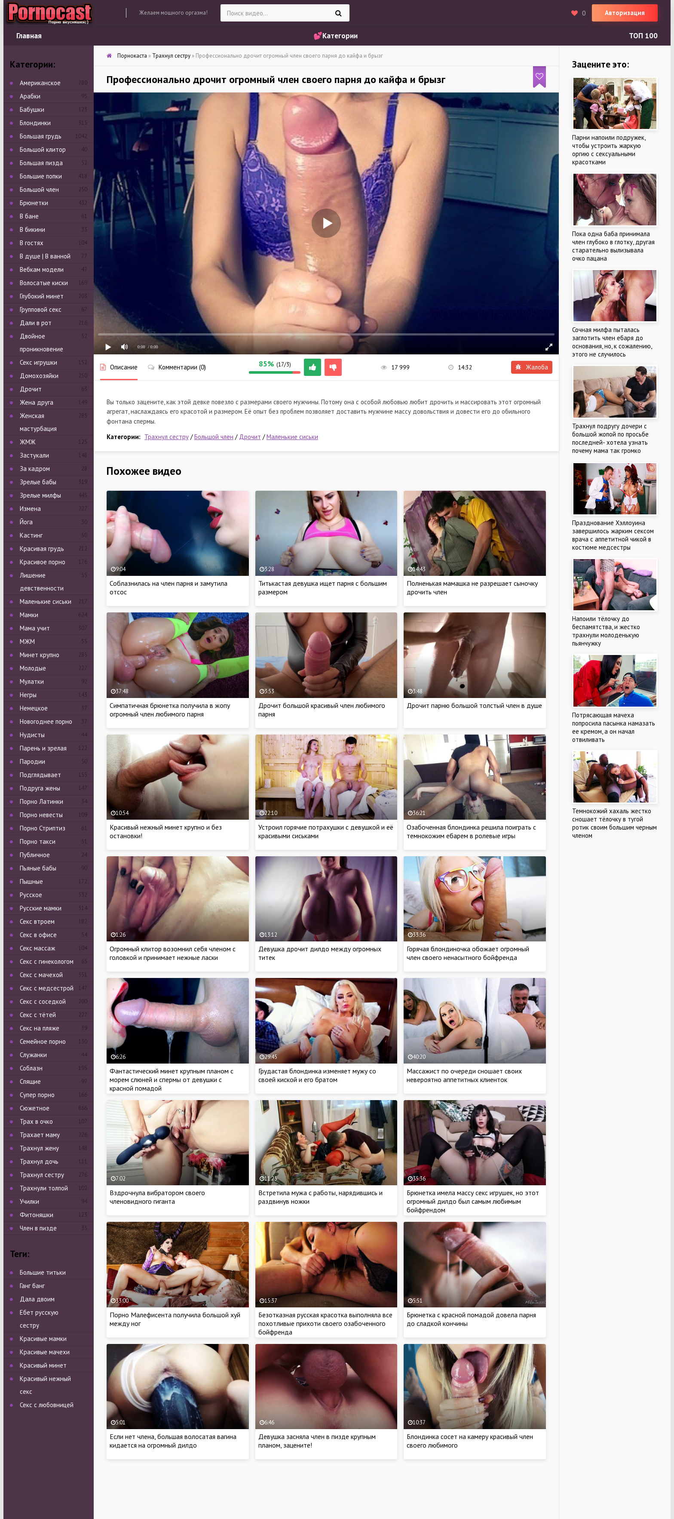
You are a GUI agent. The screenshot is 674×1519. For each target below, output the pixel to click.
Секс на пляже (39, 1028)
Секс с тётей (38, 1015)
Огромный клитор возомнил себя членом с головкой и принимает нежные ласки (173, 953)
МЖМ (27, 641)
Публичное (35, 855)
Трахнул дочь (39, 1161)
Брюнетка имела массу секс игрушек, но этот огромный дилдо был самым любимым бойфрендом (473, 1201)
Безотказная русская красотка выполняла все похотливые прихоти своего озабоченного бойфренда (325, 1323)
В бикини (32, 229)
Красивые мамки (43, 1339)
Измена (30, 508)
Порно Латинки (41, 801)
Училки (29, 1201)
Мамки (29, 615)
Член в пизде (38, 1228)
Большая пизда (41, 163)
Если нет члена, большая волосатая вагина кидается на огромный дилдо (173, 1440)
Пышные (31, 881)
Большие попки (41, 176)
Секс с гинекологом (47, 961)
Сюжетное (34, 1108)
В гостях (31, 243)
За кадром (35, 468)
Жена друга (36, 402)
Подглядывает (40, 775)
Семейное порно (43, 1041)
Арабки (30, 96)
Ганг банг (32, 1286)
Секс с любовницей (47, 1405)
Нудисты (32, 735)
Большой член (213, 437)
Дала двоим (37, 1299)
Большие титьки (43, 1272)
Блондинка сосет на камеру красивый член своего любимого (470, 1440)
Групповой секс (40, 309)
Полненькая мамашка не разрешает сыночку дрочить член (472, 587)
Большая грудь (40, 136)
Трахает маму (40, 1135)
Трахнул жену (39, 1148)
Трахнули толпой (44, 1188)
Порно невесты (41, 815)
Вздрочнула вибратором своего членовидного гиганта (157, 1196)
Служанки (33, 1055)
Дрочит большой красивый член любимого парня (321, 709)
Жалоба (531, 367)
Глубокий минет (42, 296)
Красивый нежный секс (45, 1385)
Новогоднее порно (46, 721)
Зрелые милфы (40, 495)
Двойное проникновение (41, 342)
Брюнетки (34, 203)
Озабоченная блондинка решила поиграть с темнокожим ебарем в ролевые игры (471, 831)
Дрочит (250, 437)
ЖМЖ (28, 442)
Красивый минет (43, 1365)
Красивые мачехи (45, 1352)
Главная (29, 35)
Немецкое (34, 708)
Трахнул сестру (166, 437)
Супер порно (37, 1095)
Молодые (33, 668)
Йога (26, 522)
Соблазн (31, 1068)
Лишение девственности (42, 581)
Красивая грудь (42, 548)
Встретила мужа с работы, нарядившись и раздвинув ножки (320, 1196)
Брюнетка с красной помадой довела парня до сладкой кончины (471, 1319)
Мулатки (32, 681)
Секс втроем (37, 921)
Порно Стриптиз (42, 828)
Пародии (32, 761)
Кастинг (31, 535)
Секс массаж (37, 948)
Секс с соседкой (43, 1001)
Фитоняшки (36, 1215)
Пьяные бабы (38, 868)
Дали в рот (36, 323)
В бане (29, 216)
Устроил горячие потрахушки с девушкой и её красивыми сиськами (325, 831)
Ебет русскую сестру (39, 1318)
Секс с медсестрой (47, 988)
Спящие (30, 1081)
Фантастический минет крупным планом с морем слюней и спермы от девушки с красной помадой (171, 1079)
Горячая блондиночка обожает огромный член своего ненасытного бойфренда (468, 953)
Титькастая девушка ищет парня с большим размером (322, 587)
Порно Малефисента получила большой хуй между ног (175, 1319)
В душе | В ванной (45, 256)
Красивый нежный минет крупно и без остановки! (166, 831)
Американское (40, 83)
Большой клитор (43, 149)
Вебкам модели (42, 269)
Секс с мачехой (41, 975)
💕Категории (335, 35)
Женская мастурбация (38, 422)
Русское (31, 895)
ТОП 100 (643, 35)
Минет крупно (39, 655)
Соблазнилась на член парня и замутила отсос (168, 587)
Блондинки (35, 123)
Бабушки (32, 109)
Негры (28, 695)
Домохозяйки (39, 376)
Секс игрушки (38, 362)
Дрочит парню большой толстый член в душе (474, 705)
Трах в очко (36, 1121)
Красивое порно (42, 562)
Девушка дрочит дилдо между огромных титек (319, 953)
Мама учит (35, 628)
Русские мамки (40, 908)
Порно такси (37, 841)
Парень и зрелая (43, 748)
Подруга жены (40, 788)
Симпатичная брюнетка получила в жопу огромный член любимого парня (170, 709)
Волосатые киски (44, 283)
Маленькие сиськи (292, 437)
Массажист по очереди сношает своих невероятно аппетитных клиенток (464, 1075)
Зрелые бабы (38, 482)
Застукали (34, 455)
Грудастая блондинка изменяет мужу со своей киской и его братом (317, 1075)
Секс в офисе (38, 935)
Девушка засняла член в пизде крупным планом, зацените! (317, 1440)
